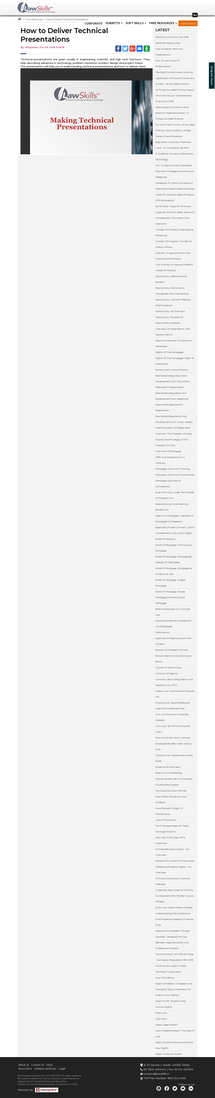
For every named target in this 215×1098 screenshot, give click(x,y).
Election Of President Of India (171, 649)
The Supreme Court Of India (171, 790)
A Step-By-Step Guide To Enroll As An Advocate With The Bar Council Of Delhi (174, 896)
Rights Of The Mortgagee (169, 352)
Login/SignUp (188, 23)
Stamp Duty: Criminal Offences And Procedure (172, 302)
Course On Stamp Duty (168, 667)
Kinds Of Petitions (165, 539)
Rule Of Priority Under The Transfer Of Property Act (174, 495)
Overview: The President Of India (173, 433)
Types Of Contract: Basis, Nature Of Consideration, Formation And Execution (175, 218)
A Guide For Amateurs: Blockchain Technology (174, 156)
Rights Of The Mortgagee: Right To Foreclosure (174, 361)
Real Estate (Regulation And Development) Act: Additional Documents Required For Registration (171, 402)
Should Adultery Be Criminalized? (174, 778)
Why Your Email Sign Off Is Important (170, 840)
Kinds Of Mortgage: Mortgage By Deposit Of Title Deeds (173, 559)
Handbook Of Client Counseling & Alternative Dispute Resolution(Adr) (175, 185)
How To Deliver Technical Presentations (169, 51)
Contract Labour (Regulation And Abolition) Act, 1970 (174, 682)
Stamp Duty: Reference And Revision (170, 279)
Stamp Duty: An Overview (170, 311)
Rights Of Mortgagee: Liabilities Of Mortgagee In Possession (174, 518)
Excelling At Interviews (167, 766)
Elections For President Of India (172, 930)
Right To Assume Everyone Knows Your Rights (174, 1045)
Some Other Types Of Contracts (173, 206)
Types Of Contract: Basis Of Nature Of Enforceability (174, 197)
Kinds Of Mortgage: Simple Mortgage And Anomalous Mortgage (170, 597)
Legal (62, 1068)
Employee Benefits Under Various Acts (173, 746)
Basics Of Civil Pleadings (168, 772)
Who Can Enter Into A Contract (172, 737)
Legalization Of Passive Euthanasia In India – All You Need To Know (174, 81)
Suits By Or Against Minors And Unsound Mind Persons (172, 255)
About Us (23, 1064)
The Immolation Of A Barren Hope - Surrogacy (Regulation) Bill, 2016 (174, 957)
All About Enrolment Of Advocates (174, 860)
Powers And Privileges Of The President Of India (171, 442)
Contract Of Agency (166, 673)
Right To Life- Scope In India (170, 1001)
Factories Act (162, 632)
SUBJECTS (114, 23)
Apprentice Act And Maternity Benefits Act (172, 507)
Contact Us (37, 1064)
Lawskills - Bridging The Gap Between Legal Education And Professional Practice (172, 942)
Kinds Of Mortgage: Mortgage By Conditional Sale (173, 571)
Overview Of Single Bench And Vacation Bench (172, 331)
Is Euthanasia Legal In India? (170, 965)
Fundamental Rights (166, 784)
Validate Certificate (45, 1068)
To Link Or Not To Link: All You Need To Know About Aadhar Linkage (175, 127)
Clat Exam (161, 1018)
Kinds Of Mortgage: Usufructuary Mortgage (173, 547)
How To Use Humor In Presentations (167, 63)
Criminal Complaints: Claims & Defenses (172, 881)
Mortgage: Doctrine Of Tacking (172, 468)
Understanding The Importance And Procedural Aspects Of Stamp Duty (174, 919)
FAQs (49, 1064)
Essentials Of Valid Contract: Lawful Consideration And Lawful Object (175, 530)
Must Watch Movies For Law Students (170, 799)
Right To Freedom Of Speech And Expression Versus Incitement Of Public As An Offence (173, 989)
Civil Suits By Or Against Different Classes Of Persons (174, 267)
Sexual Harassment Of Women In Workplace (173, 343)
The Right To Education (168, 971)
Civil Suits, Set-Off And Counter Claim (172, 729)
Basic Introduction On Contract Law (172, 612)
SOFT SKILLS (136, 23)
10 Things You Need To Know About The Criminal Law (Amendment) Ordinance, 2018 (174, 95)
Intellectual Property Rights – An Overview (173, 869)
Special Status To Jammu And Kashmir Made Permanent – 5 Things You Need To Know (172, 113)
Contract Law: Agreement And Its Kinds (174, 758)
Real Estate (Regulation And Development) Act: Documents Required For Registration (172, 381)
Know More (25, 1068)
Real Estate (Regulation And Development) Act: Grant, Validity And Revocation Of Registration (174, 422)
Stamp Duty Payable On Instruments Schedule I (169, 320)
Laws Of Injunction (166, 819)
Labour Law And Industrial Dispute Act (174, 694)
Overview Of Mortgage (168, 451)
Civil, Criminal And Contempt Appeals (172, 717)
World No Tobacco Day (167, 42)
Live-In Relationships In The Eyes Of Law (175, 1033)
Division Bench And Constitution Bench (173, 658)
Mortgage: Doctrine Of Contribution (168, 483)
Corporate (93, 23)
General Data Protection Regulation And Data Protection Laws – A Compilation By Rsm (173, 142)
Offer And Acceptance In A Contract (170, 460)
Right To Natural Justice (168, 1053)
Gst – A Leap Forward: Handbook (173, 165)
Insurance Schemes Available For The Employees (173, 623)
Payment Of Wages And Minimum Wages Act (174, 174)
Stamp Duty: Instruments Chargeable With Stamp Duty (172, 290)
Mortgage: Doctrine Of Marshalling (174, 474)
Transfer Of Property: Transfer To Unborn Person (173, 244)
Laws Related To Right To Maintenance (169, 811)
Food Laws (161, 1012)
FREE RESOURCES (163, 23)
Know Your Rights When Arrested (173, 907)
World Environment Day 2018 (172, 37)
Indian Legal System (166, 1024)
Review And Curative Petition (171, 369)
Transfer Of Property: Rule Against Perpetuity (174, 232)
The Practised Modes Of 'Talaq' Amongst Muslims (172, 828)
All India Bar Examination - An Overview (172, 852)
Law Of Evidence (164, 977)
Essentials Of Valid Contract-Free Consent (173, 641)
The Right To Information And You (174, 72)
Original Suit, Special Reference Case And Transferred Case (172, 705)
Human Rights (163, 1006)
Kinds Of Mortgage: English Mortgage (170, 582)
